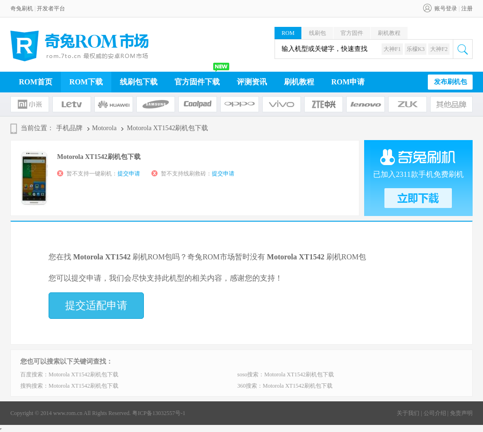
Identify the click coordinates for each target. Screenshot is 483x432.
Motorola (104, 128)
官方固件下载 (197, 82)
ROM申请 (348, 82)
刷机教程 (389, 33)
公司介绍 (435, 413)
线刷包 (317, 33)
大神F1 (392, 49)
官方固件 (352, 33)
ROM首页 (35, 82)
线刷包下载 (139, 82)
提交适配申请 (96, 305)
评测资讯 (252, 82)
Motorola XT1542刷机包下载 (83, 374)
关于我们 (408, 413)
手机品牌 (69, 128)
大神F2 (439, 49)
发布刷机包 (450, 81)
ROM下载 (86, 82)
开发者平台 (51, 8)
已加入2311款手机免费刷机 (418, 174)
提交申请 (128, 173)
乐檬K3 (416, 49)
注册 (467, 8)
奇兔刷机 (21, 8)
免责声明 (461, 413)
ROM (288, 33)
